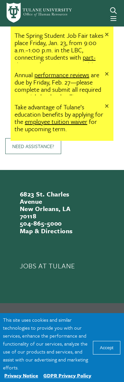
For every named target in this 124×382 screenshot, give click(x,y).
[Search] (113, 11)
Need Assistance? (33, 146)
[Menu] (113, 19)
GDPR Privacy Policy (67, 375)
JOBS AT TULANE (47, 266)
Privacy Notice (21, 375)
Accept (106, 347)
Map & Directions (46, 230)
